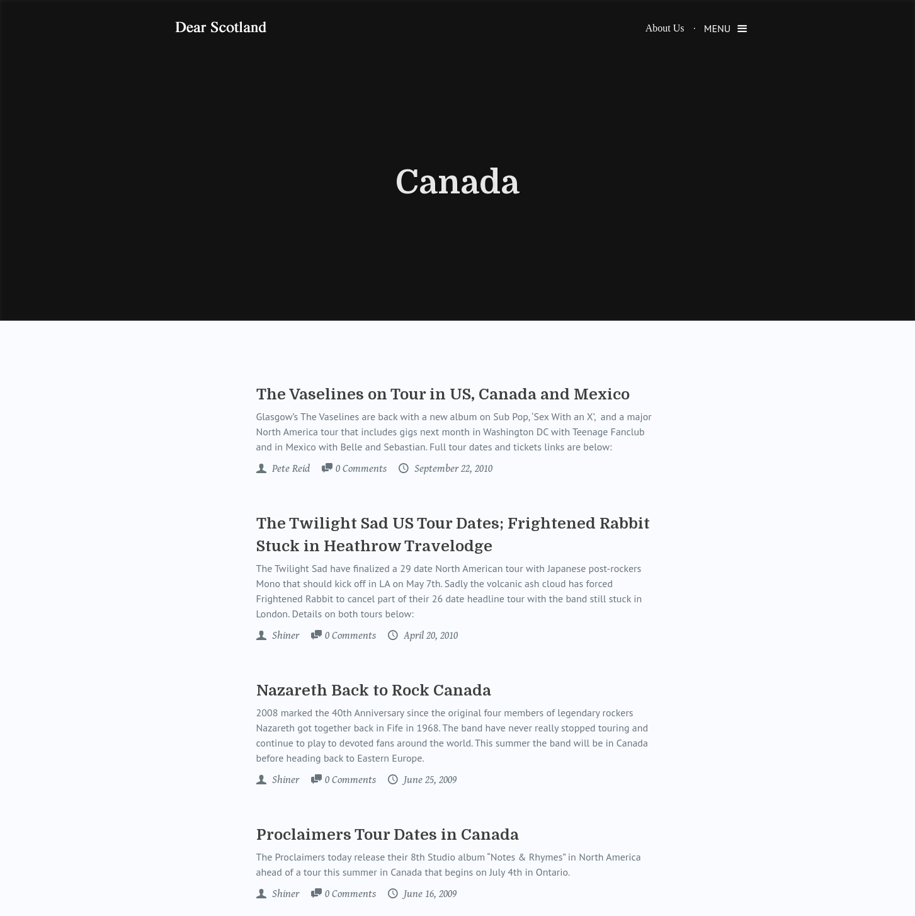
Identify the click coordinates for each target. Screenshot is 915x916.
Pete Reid (290, 468)
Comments (361, 469)
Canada (457, 182)
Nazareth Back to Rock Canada (373, 690)
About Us (665, 28)
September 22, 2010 (452, 468)
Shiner (284, 635)
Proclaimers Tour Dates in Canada (387, 835)
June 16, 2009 (429, 894)
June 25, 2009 (429, 780)
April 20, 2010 (429, 635)
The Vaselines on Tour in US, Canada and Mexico (443, 394)
